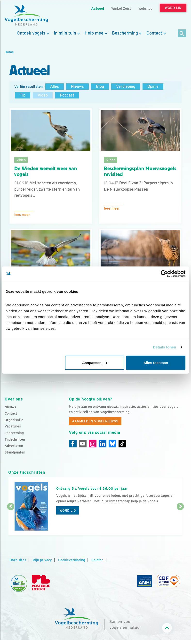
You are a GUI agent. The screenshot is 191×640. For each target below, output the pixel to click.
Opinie (153, 86)
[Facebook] (73, 443)
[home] (26, 15)
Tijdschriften (15, 439)
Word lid (67, 510)
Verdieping (125, 86)
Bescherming (125, 33)
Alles (54, 86)
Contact (154, 33)
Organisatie (14, 420)
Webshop (145, 8)
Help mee (94, 33)
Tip (22, 95)
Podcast (67, 95)
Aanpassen (94, 362)
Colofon (97, 560)
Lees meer (22, 215)
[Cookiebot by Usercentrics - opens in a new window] (164, 273)
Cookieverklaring (71, 560)
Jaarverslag (14, 433)
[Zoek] (182, 33)
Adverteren (14, 446)
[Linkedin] (102, 443)
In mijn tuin (65, 33)
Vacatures (13, 426)
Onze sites (17, 560)
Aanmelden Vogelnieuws (95, 421)
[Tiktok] (122, 443)
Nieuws (77, 86)
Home (9, 52)
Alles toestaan (155, 362)
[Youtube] (83, 443)
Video (43, 95)
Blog (100, 86)
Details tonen (164, 347)
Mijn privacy (42, 560)
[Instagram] (92, 443)
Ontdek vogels (31, 33)
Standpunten (15, 452)
